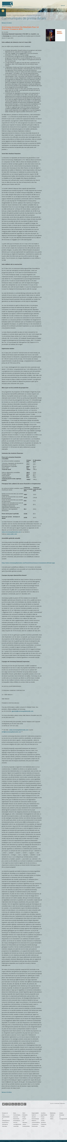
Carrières (43, 1113)
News (14, 1113)
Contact (43, 1126)
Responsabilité (35, 1113)
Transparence (35, 1124)
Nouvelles (9, 15)
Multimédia (52, 1113)
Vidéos (51, 1118)
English (63, 5)
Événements (16, 1118)
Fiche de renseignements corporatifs (17, 1124)
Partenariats (35, 1126)
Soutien (43, 1120)
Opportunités (44, 1115)
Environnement (35, 1118)
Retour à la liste (7, 23)
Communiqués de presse (18, 15)
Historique (4, 1126)
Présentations (16, 1120)
